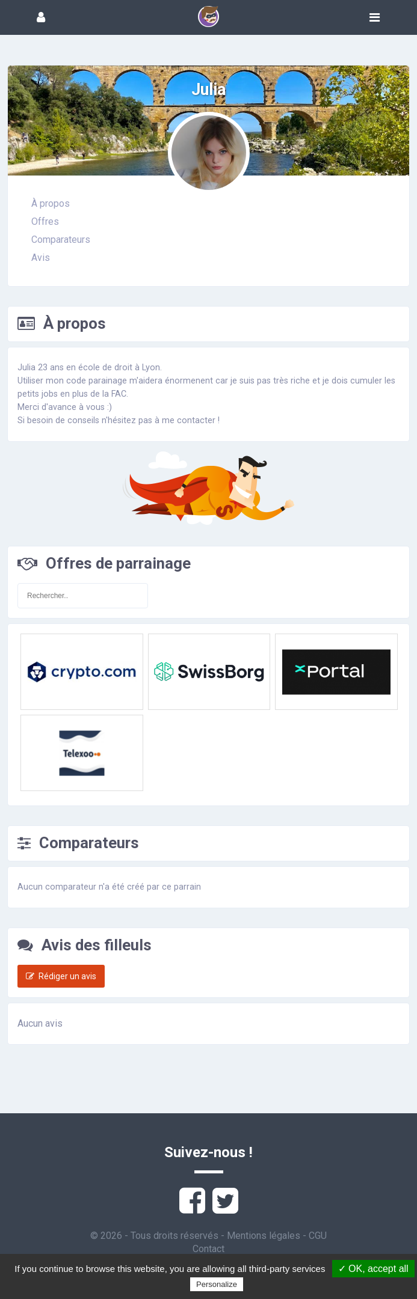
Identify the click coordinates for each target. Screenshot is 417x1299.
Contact (208, 1249)
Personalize (216, 1284)
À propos (50, 203)
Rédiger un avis (61, 976)
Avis (40, 257)
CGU (318, 1235)
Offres (45, 221)
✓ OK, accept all (373, 1269)
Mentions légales (263, 1235)
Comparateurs (60, 239)
